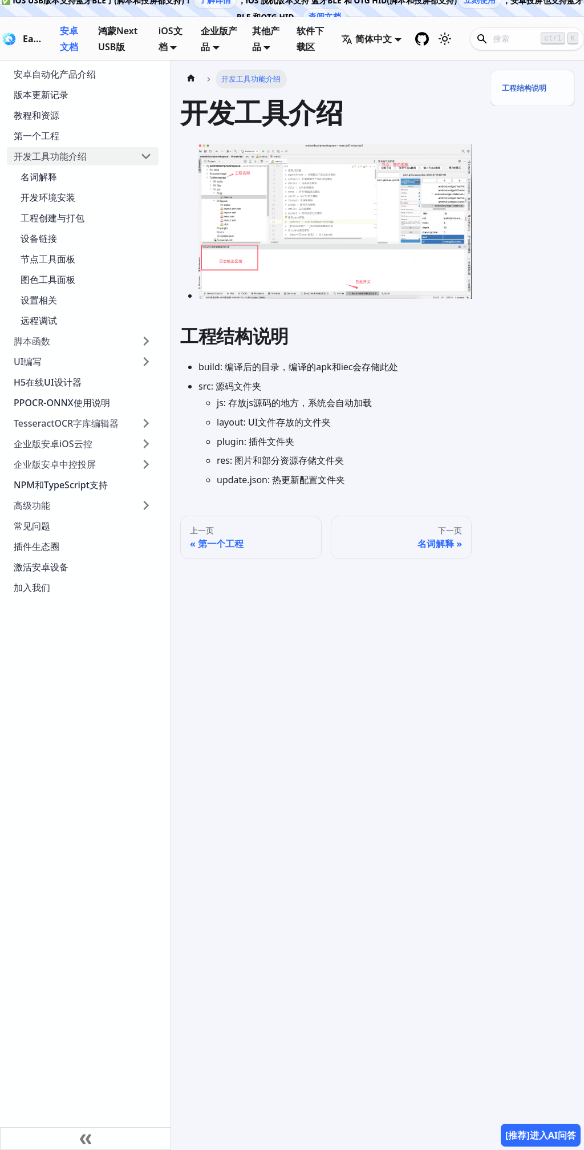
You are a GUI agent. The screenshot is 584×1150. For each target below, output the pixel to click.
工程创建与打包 (52, 218)
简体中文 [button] (366, 39)
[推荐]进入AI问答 (540, 1135)
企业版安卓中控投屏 (55, 464)
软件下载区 (310, 39)
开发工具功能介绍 (50, 156)
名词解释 (39, 177)
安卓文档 (69, 39)
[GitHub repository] (422, 39)
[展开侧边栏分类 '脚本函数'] (146, 341)
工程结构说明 (524, 88)
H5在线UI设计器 (48, 382)
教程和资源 (36, 115)
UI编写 (28, 361)
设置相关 (39, 300)
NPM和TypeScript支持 (61, 485)
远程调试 (39, 320)
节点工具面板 (48, 259)
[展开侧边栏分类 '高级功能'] (146, 505)
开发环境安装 (48, 197)
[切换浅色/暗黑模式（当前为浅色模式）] (445, 39)
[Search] (527, 38)
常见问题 (32, 526)
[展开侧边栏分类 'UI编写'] (146, 362)
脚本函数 (32, 341)
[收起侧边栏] (85, 1138)
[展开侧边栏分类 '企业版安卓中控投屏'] (146, 464)
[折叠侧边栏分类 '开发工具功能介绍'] (146, 156)
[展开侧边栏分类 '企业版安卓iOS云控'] (146, 444)
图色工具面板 (48, 279)
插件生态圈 (36, 546)
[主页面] (191, 79)
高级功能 (32, 505)
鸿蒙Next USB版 (117, 39)
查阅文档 (325, 16)
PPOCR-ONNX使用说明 (62, 402)
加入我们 (32, 587)
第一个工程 (36, 135)
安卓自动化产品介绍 (55, 74)
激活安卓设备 (41, 567)
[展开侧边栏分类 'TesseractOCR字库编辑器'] (146, 423)
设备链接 (39, 238)
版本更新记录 (41, 94)
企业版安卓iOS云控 (53, 444)
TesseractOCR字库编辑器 (66, 423)
